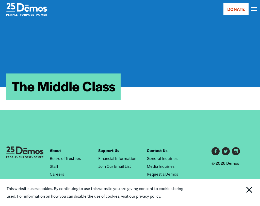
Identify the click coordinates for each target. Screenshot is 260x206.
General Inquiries (162, 158)
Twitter (226, 151)
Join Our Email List (114, 166)
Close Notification (235, 192)
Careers (57, 174)
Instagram (236, 151)
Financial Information (117, 158)
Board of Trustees (65, 158)
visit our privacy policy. (141, 196)
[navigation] (254, 9)
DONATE (236, 9)
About (55, 150)
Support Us (108, 150)
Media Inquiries (160, 166)
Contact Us (157, 150)
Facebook (216, 151)
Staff (54, 166)
